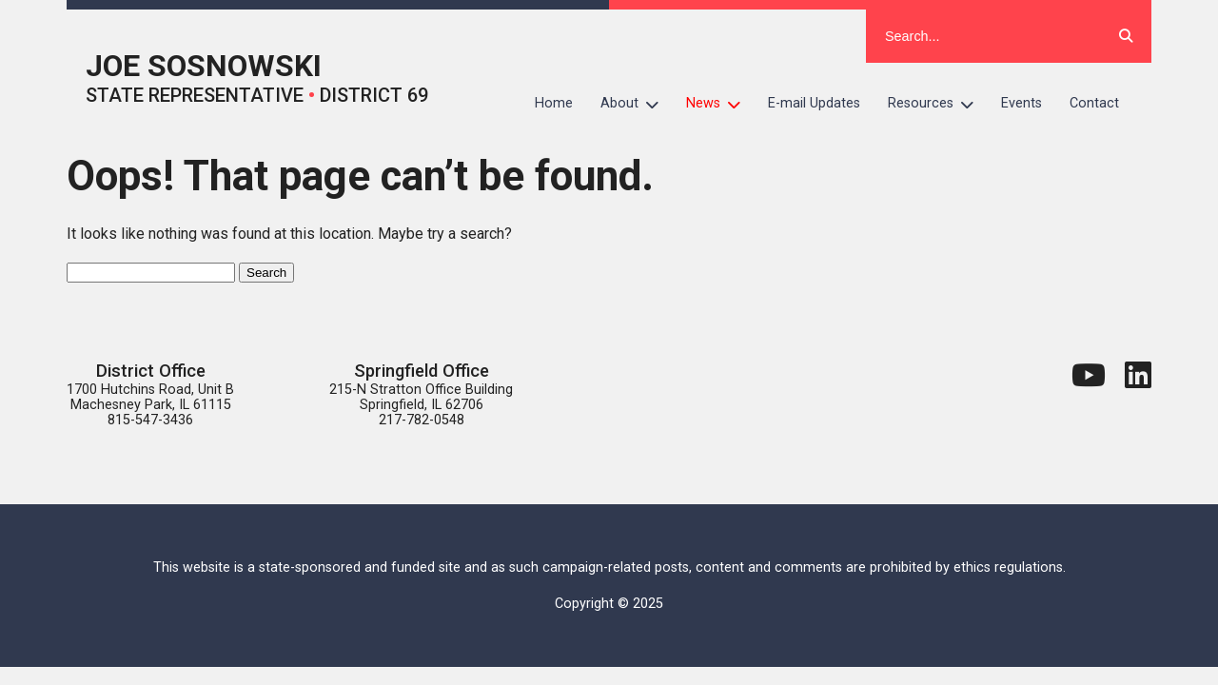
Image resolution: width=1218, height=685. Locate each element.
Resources (938, 104)
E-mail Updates (814, 103)
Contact (1094, 103)
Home (554, 103)
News (720, 104)
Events (1021, 103)
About (636, 104)
